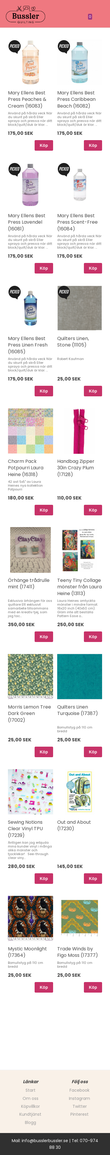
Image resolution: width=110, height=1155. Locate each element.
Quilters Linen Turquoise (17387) (77, 710)
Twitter (79, 1106)
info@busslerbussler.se (45, 1141)
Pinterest (79, 1114)
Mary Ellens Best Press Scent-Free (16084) (77, 222)
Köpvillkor (30, 1106)
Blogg (30, 1122)
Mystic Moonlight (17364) (27, 952)
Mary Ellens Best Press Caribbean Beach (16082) (76, 99)
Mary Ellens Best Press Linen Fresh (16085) (28, 345)
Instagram (79, 1098)
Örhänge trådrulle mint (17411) (29, 583)
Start (30, 1090)
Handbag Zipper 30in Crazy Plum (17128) (75, 468)
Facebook (79, 1090)
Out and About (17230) (74, 825)
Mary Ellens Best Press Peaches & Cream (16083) (27, 99)
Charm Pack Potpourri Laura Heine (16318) (25, 468)
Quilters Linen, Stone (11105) (73, 341)
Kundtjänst (30, 1114)
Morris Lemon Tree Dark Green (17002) (29, 713)
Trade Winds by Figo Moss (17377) (77, 952)
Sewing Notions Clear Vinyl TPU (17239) (25, 829)
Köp (44, 145)
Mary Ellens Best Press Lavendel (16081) (26, 222)
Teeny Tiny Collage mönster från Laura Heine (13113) (79, 587)
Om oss (30, 1098)
